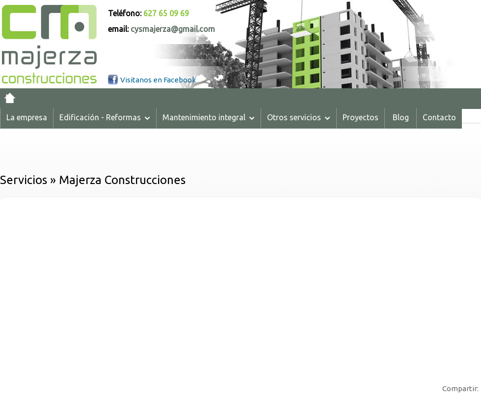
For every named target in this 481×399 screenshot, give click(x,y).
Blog (401, 117)
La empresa (26, 117)
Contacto (439, 117)
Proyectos (360, 117)
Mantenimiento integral (208, 117)
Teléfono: (148, 13)
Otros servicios (298, 117)
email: (161, 29)
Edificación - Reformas (104, 117)
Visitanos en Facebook (158, 80)
